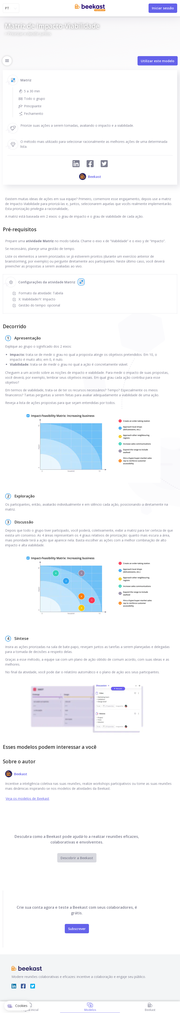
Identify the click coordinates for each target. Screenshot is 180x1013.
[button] (17, 1006)
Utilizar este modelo (157, 61)
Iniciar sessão (163, 8)
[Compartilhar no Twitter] (104, 164)
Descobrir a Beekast (77, 858)
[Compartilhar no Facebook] (90, 164)
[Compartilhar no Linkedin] (76, 164)
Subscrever (77, 928)
